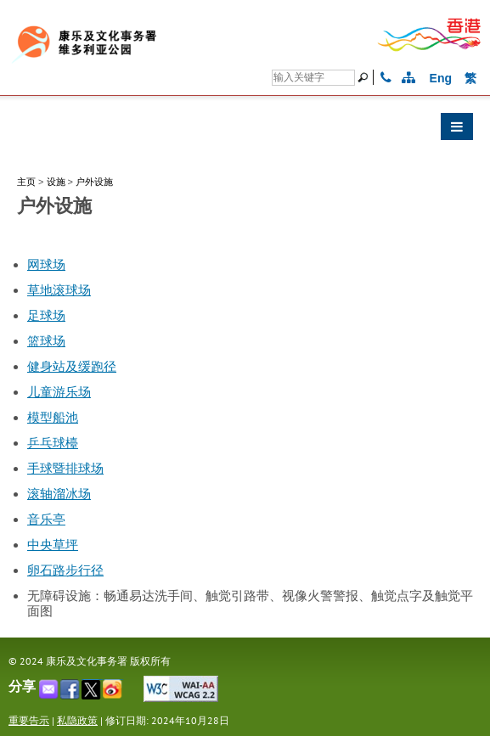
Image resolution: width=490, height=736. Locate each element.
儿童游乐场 (59, 392)
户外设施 (94, 182)
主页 (26, 182)
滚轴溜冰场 (59, 494)
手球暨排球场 (65, 468)
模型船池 (52, 417)
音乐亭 (46, 519)
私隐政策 (77, 720)
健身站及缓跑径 (71, 366)
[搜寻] (313, 78)
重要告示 (28, 720)
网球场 (46, 264)
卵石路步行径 (65, 570)
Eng (441, 78)
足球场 (46, 315)
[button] (245, 131)
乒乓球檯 (52, 443)
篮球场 (46, 341)
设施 (56, 182)
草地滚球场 (59, 290)
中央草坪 (52, 545)
